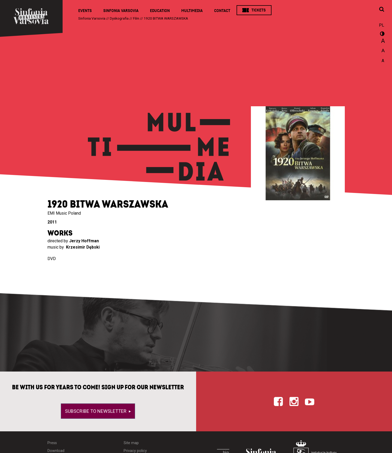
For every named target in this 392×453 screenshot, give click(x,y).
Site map (131, 443)
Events (85, 11)
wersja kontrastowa (381, 34)
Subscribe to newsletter (96, 411)
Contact (222, 11)
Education (160, 11)
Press (52, 443)
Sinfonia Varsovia (120, 11)
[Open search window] (381, 10)
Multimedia (192, 11)
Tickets (258, 10)
